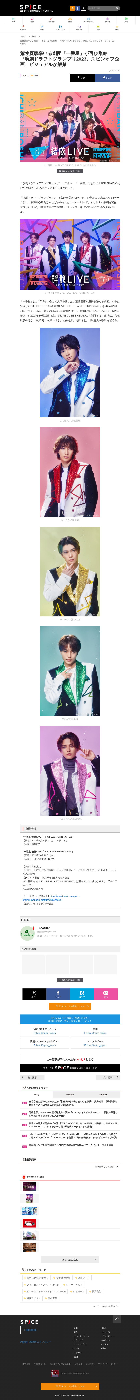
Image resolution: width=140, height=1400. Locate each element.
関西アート (82, 1277)
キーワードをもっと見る (105, 1306)
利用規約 (90, 1364)
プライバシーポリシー (108, 1364)
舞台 (34, 36)
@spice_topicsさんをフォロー (35, 1341)
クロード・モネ (72, 1284)
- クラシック (78, 1340)
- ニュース (105, 1332)
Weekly (70, 1094)
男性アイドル (32, 1298)
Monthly (103, 1094)
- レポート (105, 1340)
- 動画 (103, 1328)
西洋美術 (95, 1291)
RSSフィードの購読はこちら (72, 1006)
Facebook (30, 1329)
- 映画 (75, 1357)
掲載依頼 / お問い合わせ (60, 1364)
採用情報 (78, 1364)
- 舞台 (75, 1332)
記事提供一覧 (40, 1364)
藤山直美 (51, 1298)
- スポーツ (77, 1353)
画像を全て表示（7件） (70, 171)
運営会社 (26, 1364)
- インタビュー (107, 1336)
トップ (23, 36)
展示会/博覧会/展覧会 (36, 1277)
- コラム (104, 1344)
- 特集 (103, 1348)
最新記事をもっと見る (106, 1167)
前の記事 (29, 1077)
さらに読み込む (79, 1259)
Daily (36, 1094)
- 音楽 (75, 1328)
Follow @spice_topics (45, 1033)
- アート (76, 1348)
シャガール (77, 1291)
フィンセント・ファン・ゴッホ (41, 1284)
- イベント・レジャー (82, 1336)
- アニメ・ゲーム (80, 1344)
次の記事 (110, 1077)
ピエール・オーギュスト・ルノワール (45, 1291)
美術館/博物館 (61, 1277)
